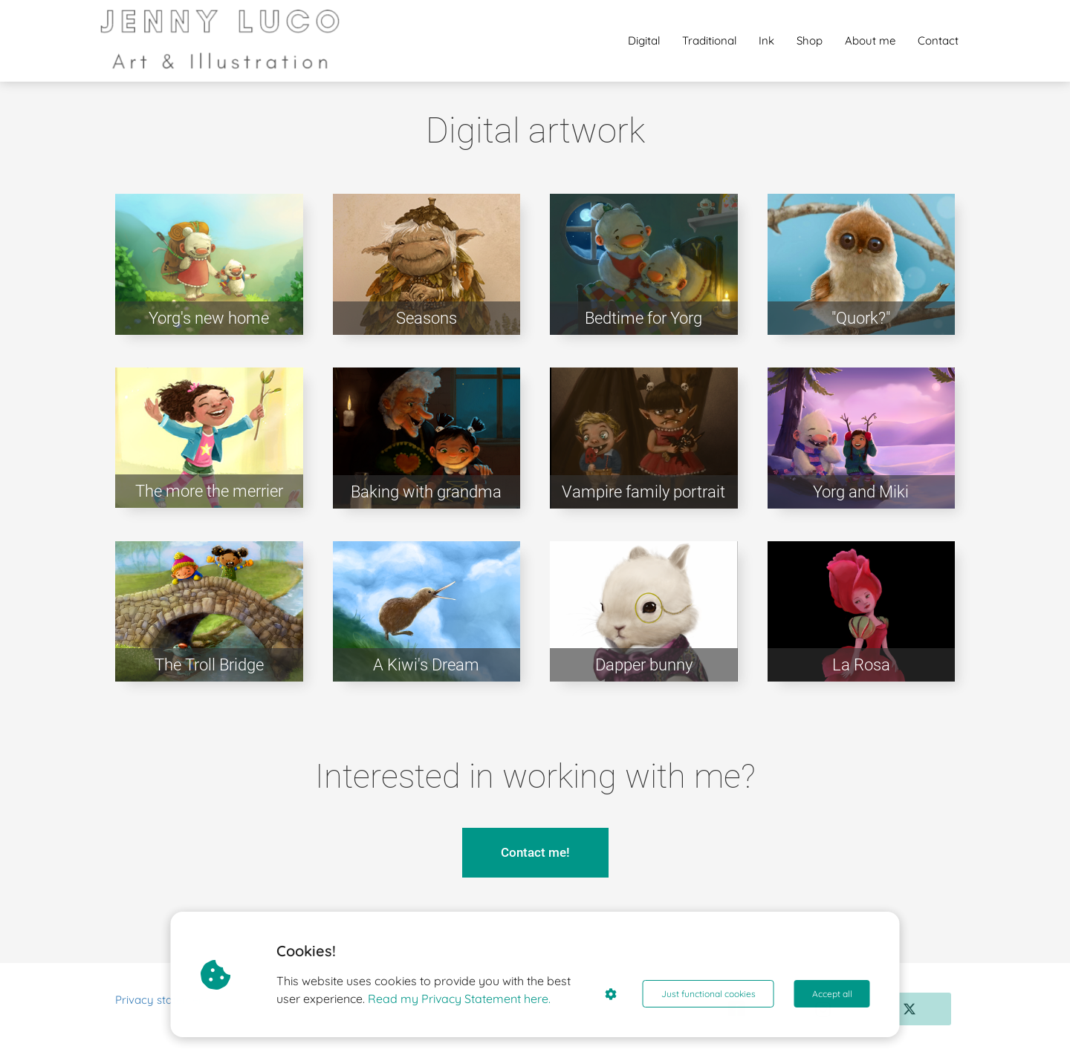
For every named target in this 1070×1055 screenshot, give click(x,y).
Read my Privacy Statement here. (459, 998)
